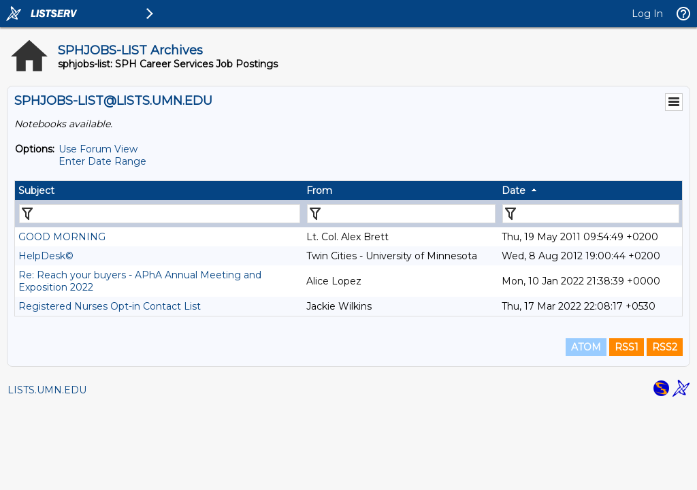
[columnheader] (159, 190)
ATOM (586, 347)
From (319, 190)
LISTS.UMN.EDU (46, 390)
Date (513, 190)
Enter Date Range (102, 161)
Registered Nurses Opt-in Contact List (109, 306)
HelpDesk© (46, 256)
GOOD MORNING (62, 237)
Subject (36, 190)
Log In (647, 13)
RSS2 (664, 347)
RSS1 (626, 347)
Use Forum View (98, 149)
